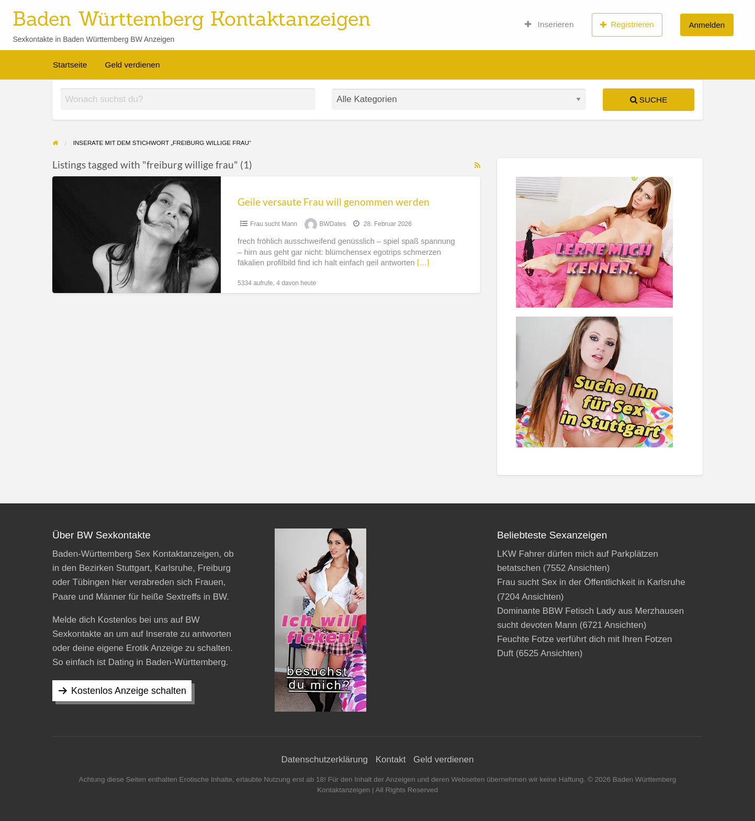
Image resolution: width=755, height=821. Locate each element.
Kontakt (391, 759)
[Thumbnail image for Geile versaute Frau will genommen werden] (136, 234)
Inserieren (549, 24)
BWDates (333, 224)
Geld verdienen (132, 64)
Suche (649, 99)
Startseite (70, 64)
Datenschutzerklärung (324, 759)
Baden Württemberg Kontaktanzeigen (192, 18)
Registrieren (627, 24)
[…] (423, 262)
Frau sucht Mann (273, 224)
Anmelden (707, 24)
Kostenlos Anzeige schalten (128, 690)
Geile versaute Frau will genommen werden (334, 202)
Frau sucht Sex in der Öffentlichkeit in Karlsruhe (591, 582)
